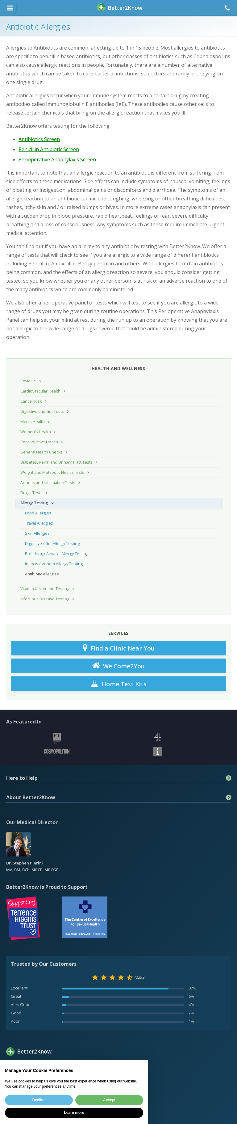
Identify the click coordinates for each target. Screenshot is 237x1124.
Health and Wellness (118, 368)
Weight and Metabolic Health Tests (52, 472)
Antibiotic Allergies (42, 574)
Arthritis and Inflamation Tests (47, 482)
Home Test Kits (119, 683)
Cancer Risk (31, 401)
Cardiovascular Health (40, 391)
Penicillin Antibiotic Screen (49, 149)
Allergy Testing (34, 503)
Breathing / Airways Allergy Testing (56, 553)
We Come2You (118, 666)
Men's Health (32, 421)
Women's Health (35, 431)
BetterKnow (119, 8)
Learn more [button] (74, 1112)
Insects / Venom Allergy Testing (54, 563)
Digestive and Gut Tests (42, 411)
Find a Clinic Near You (119, 648)
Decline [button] (39, 1100)
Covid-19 (28, 381)
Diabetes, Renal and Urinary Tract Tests (56, 462)
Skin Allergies (37, 533)
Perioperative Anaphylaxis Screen (57, 159)
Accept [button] (109, 1100)
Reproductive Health (39, 442)
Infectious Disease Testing (44, 599)
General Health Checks (41, 452)
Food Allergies (38, 513)
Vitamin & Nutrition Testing (44, 588)
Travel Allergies (39, 523)
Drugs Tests (31, 492)
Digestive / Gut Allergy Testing (52, 543)
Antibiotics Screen (39, 139)
